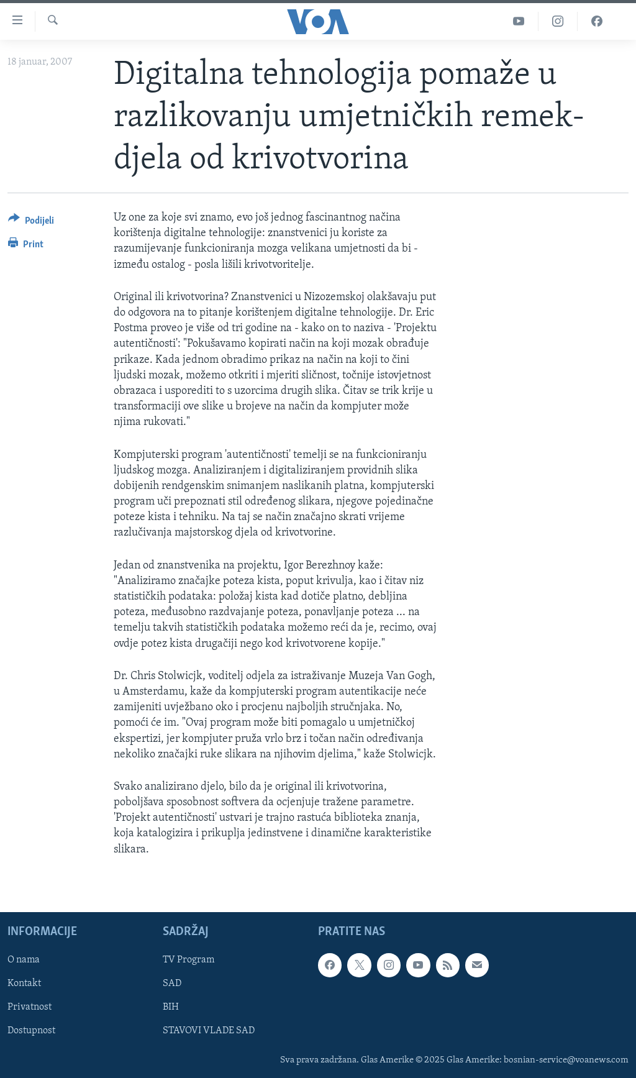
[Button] (31, 222)
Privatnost (29, 1007)
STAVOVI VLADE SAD (209, 1031)
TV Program (188, 960)
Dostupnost (31, 1031)
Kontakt (24, 984)
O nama (23, 960)
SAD (172, 984)
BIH (171, 1007)
